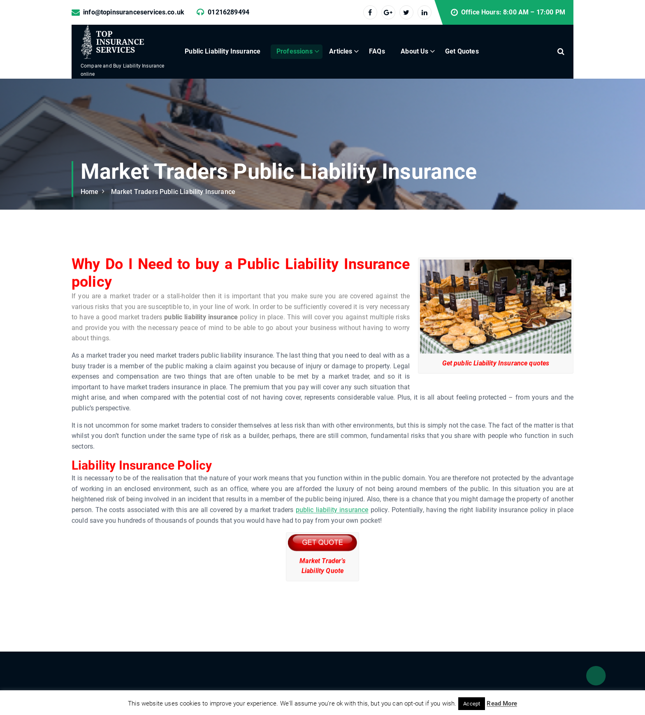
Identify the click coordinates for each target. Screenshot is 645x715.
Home (90, 192)
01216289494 (228, 12)
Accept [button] (471, 704)
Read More (502, 703)
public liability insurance (331, 536)
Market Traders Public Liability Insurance (173, 192)
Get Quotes (462, 51)
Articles (340, 51)
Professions (294, 51)
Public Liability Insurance (222, 51)
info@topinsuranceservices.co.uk (133, 12)
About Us (414, 51)
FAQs (377, 51)
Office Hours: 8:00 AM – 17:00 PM (513, 12)
